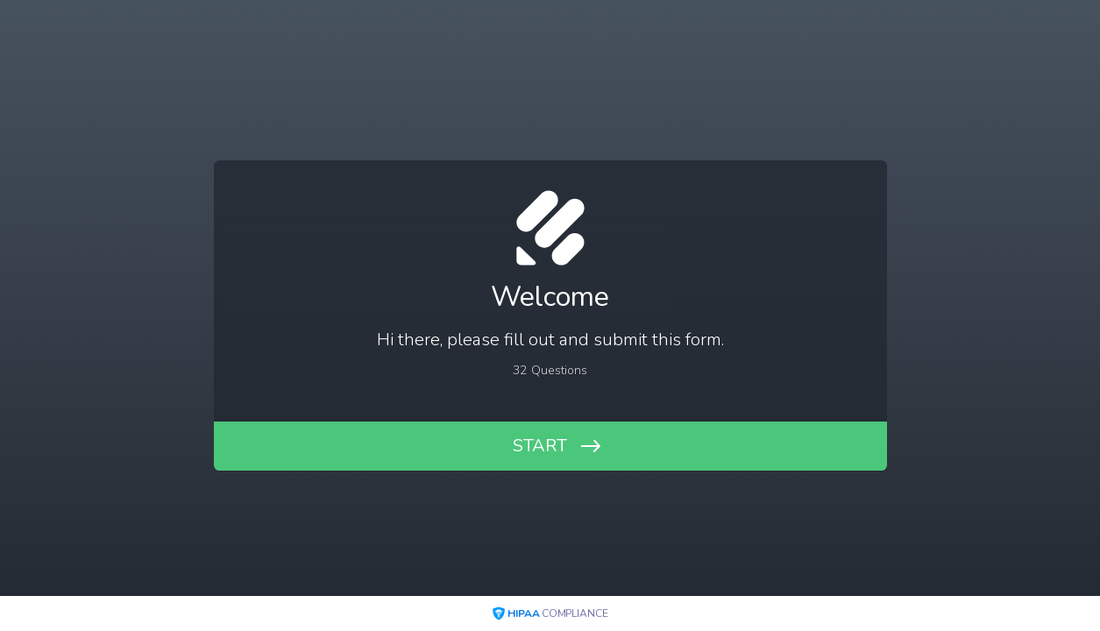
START (540, 445)
